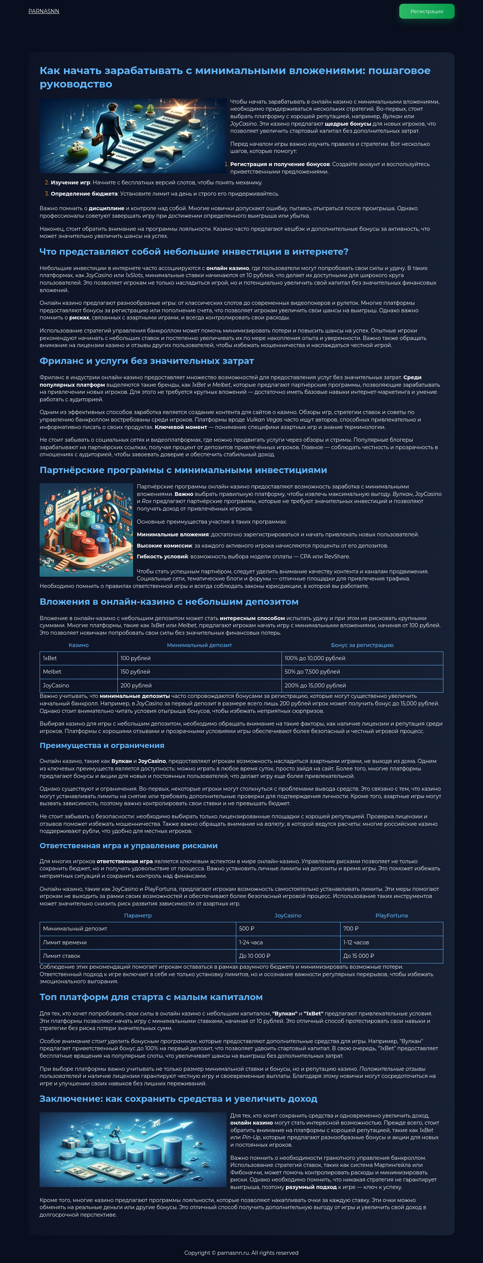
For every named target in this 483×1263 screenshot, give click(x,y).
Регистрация (426, 11)
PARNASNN (43, 11)
